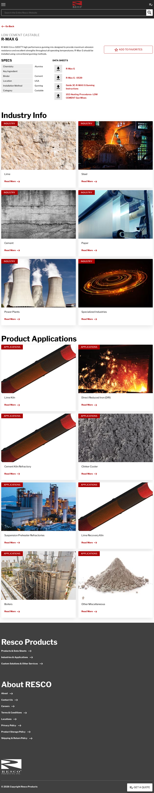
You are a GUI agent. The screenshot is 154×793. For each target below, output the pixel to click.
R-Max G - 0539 (74, 77)
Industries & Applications (17, 657)
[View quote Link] (151, 4)
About (7, 693)
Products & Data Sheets (16, 650)
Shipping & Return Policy (17, 738)
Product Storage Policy (16, 731)
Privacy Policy (11, 725)
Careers (8, 706)
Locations (9, 719)
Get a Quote (140, 787)
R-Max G (70, 68)
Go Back (7, 26)
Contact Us (9, 699)
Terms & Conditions (14, 712)
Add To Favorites (128, 50)
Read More (12, 181)
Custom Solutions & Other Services (22, 663)
